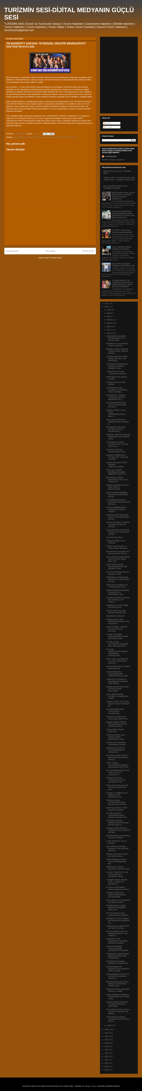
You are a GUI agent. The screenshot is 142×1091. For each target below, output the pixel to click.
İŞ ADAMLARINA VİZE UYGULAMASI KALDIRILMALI (115, 711)
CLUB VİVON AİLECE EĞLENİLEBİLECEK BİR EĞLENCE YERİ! (116, 566)
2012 (107, 303)
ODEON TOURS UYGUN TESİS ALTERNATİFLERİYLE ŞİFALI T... (116, 413)
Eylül (109, 326)
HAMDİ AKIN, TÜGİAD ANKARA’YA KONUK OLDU (117, 868)
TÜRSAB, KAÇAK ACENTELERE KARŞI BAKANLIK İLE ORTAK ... (117, 802)
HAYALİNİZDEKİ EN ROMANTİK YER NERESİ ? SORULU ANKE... (117, 969)
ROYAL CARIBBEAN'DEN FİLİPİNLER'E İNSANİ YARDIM (116, 509)
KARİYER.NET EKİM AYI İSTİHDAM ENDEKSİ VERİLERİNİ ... (115, 750)
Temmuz (110, 320)
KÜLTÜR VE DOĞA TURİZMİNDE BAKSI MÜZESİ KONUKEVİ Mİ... (117, 815)
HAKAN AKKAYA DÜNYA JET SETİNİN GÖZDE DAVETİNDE (117, 689)
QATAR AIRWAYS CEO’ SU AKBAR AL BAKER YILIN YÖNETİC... (116, 933)
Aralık (109, 1025)
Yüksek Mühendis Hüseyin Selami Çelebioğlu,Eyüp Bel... (116, 861)
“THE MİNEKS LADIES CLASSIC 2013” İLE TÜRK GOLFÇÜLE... (117, 444)
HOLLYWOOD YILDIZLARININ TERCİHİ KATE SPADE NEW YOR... (118, 559)
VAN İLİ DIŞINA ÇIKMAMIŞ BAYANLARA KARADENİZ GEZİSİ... (117, 495)
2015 (107, 1033)
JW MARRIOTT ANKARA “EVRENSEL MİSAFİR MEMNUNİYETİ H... (116, 397)
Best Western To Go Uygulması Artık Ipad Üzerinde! (118, 901)
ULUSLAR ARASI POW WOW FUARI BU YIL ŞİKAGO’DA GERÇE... (117, 532)
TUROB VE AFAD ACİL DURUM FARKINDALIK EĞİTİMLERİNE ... (116, 895)
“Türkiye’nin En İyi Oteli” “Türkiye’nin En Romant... (117, 373)
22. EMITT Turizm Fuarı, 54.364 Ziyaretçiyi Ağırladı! (122, 231)
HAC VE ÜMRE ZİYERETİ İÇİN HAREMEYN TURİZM (115, 187)
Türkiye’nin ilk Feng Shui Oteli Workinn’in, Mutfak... (117, 990)
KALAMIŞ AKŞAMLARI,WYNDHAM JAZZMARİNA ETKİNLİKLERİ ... (117, 652)
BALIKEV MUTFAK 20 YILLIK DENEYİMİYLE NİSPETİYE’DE (117, 487)
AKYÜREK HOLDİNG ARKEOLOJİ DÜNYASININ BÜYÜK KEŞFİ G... (117, 823)
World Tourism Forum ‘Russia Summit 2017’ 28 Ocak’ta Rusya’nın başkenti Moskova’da (123, 196)
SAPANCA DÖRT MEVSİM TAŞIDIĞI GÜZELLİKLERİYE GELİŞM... (118, 830)
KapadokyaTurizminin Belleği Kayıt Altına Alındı (117, 606)
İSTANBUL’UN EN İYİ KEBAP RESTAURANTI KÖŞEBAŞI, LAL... (118, 920)
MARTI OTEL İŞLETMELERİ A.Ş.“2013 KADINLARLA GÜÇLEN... (117, 661)
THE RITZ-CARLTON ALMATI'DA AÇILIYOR (115, 451)
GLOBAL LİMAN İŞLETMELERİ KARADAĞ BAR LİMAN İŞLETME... (117, 644)
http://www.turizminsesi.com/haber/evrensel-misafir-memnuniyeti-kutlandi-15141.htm (45, 137)
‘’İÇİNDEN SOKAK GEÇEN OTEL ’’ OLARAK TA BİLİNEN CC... (116, 882)
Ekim (109, 330)
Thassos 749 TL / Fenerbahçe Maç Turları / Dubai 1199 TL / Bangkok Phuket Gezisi (119, 179)
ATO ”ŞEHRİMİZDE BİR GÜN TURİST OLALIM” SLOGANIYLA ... (117, 772)
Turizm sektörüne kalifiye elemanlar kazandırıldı (121, 248)
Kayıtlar (107, 123)
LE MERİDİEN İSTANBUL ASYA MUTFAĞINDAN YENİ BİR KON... (118, 502)
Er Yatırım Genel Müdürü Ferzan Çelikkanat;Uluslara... (118, 888)
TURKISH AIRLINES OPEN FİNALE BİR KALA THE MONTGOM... (116, 359)
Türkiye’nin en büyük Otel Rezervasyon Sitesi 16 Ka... (117, 718)
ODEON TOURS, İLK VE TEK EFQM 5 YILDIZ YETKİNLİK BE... (118, 704)
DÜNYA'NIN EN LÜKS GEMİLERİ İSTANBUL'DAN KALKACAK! (117, 621)
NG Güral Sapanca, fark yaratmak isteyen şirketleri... (117, 914)
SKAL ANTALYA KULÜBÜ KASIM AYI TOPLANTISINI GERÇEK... (117, 848)
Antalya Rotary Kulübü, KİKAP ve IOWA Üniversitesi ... (117, 927)
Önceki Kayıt (88, 251)
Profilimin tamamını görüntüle (113, 160)
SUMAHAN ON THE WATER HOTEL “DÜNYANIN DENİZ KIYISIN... (117, 517)
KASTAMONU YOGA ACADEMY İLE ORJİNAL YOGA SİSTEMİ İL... (116, 390)
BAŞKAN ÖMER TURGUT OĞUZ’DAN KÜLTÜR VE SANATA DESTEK (116, 724)
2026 (107, 1070)
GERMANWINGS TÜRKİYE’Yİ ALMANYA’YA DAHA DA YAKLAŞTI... (118, 976)
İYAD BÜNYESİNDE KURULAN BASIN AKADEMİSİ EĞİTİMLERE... (118, 948)
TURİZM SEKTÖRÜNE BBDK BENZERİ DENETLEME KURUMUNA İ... (117, 956)
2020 (107, 1050)
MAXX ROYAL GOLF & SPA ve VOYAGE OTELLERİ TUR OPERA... (118, 1012)
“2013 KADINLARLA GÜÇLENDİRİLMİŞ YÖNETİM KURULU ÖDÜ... (117, 674)
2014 (107, 1030)
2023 (107, 1060)
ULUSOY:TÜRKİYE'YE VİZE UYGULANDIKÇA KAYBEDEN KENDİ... (117, 874)
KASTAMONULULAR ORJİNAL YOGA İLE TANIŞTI (118, 837)
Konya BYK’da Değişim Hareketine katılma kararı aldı (123, 265)
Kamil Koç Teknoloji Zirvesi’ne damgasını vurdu (117, 573)
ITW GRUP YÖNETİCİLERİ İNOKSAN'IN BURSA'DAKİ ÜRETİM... (117, 757)
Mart (109, 316)
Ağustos (110, 323)
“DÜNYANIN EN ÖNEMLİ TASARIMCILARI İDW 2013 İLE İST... (117, 1019)
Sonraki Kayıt (12, 251)
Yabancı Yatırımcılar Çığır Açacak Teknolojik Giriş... (116, 612)
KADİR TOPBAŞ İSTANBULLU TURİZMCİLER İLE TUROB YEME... (118, 997)
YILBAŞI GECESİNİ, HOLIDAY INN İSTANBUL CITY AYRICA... (118, 600)
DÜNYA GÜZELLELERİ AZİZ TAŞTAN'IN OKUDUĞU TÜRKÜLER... (117, 1004)
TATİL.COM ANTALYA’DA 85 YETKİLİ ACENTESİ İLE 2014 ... (117, 787)
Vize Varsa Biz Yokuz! (114, 537)
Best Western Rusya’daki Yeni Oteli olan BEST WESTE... (117, 553)
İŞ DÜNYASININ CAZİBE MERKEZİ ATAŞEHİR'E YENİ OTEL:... (116, 908)
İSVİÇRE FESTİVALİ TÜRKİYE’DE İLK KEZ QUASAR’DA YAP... (115, 780)
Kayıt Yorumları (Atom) (53, 258)
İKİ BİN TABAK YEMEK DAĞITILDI (115, 731)
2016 (107, 1036)
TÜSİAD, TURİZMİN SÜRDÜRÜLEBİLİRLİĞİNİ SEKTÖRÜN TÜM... (117, 636)
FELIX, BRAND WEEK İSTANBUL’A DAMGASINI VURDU (117, 696)
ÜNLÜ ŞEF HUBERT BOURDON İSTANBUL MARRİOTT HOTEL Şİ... (116, 472)
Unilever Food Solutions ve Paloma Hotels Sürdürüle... (117, 547)
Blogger (94, 1086)
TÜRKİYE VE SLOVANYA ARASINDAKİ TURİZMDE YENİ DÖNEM (117, 681)
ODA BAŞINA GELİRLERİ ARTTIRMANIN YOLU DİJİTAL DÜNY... (116, 338)
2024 (107, 1063)
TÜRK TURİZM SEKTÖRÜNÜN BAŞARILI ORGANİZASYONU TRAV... (117, 765)
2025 (107, 1067)
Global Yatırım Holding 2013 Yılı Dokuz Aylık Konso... (117, 586)
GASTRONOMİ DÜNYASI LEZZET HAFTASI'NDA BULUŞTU (116, 405)
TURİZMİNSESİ (110, 156)
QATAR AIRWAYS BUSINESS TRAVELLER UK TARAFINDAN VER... (117, 592)
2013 (107, 307)
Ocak (109, 310)
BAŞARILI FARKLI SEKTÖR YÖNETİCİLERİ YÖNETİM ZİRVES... (117, 351)
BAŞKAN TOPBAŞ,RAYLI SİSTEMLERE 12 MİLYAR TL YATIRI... (117, 457)
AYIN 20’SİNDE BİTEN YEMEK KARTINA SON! (118, 667)
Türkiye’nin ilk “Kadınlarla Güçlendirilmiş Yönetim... (116, 744)
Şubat (109, 313)
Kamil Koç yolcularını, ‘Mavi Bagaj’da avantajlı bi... (116, 809)
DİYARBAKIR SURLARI (115, 616)
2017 (107, 1040)
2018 (107, 1043)
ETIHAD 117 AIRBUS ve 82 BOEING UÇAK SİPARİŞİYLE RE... (116, 795)
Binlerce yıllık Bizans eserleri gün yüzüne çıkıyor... (117, 855)
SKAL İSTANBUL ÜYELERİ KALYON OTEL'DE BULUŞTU (116, 629)
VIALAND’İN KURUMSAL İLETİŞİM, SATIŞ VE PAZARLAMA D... (116, 429)
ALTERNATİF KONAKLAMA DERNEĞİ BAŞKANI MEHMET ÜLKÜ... (117, 366)
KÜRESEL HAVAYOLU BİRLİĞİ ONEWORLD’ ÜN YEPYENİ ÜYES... (118, 437)
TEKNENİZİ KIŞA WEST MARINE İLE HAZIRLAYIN (117, 962)
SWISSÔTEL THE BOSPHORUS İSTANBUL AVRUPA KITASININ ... (117, 941)
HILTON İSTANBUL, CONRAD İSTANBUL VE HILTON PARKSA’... (118, 524)
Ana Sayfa (50, 251)
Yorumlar (107, 127)
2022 (107, 1056)
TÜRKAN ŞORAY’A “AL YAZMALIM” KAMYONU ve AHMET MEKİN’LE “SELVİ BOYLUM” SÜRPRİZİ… (122, 283)
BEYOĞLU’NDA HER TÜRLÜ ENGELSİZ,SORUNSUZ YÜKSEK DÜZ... (117, 984)
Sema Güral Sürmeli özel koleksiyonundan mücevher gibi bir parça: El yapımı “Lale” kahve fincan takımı (123, 214)
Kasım (109, 333)
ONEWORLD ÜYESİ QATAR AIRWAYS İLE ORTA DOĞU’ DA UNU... (118, 579)
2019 (107, 1046)
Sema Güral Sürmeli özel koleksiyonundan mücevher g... (117, 422)
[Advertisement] (50, 226)
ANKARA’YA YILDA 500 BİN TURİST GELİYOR (117, 345)
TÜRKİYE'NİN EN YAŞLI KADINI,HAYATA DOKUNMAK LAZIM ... (116, 737)
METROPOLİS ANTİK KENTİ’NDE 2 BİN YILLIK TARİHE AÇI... (117, 480)
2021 (107, 1053)
